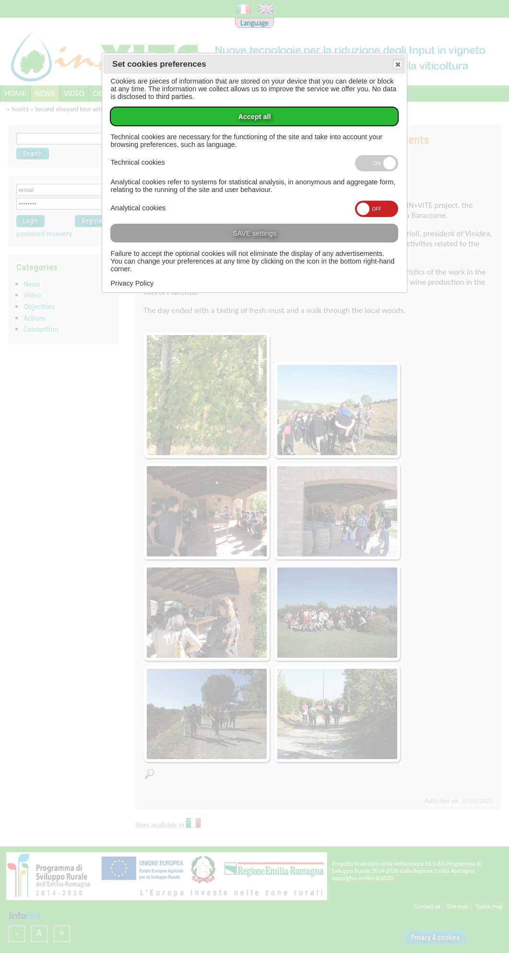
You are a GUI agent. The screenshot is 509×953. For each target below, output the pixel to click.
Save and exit (397, 64)
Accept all (254, 117)
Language (254, 22)
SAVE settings (254, 233)
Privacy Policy (132, 283)
